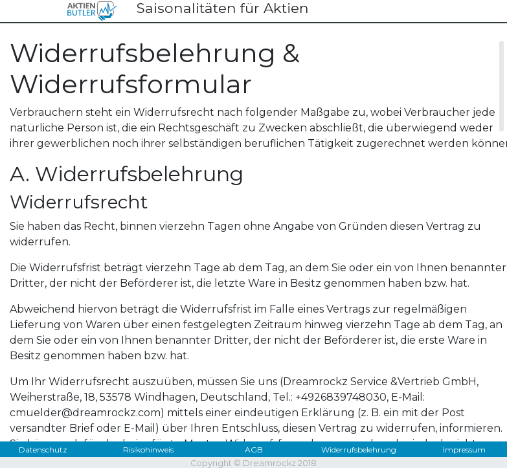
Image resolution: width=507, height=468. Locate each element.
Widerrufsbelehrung (358, 449)
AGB (254, 449)
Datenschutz (43, 449)
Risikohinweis (148, 449)
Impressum (464, 449)
